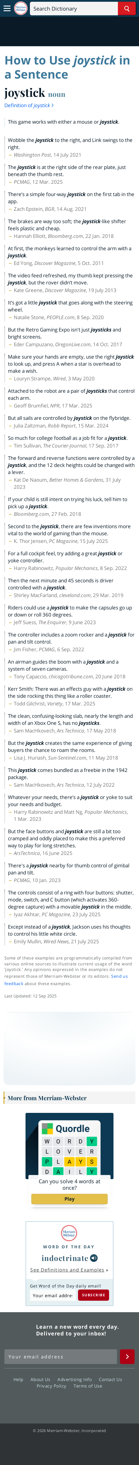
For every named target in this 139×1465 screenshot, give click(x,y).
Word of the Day (69, 1246)
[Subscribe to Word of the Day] (53, 1295)
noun (56, 94)
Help (20, 1379)
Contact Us (112, 1379)
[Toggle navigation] (7, 8)
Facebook (37, 1402)
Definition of (29, 105)
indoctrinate (65, 1258)
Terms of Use (88, 1385)
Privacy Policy (53, 1385)
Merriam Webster (19, 1330)
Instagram (101, 1402)
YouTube (80, 1402)
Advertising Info (76, 1379)
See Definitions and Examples (67, 1270)
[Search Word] (127, 8)
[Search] (83, 8)
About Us (42, 1379)
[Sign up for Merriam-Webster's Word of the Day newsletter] (60, 1356)
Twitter (58, 1402)
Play (69, 1199)
